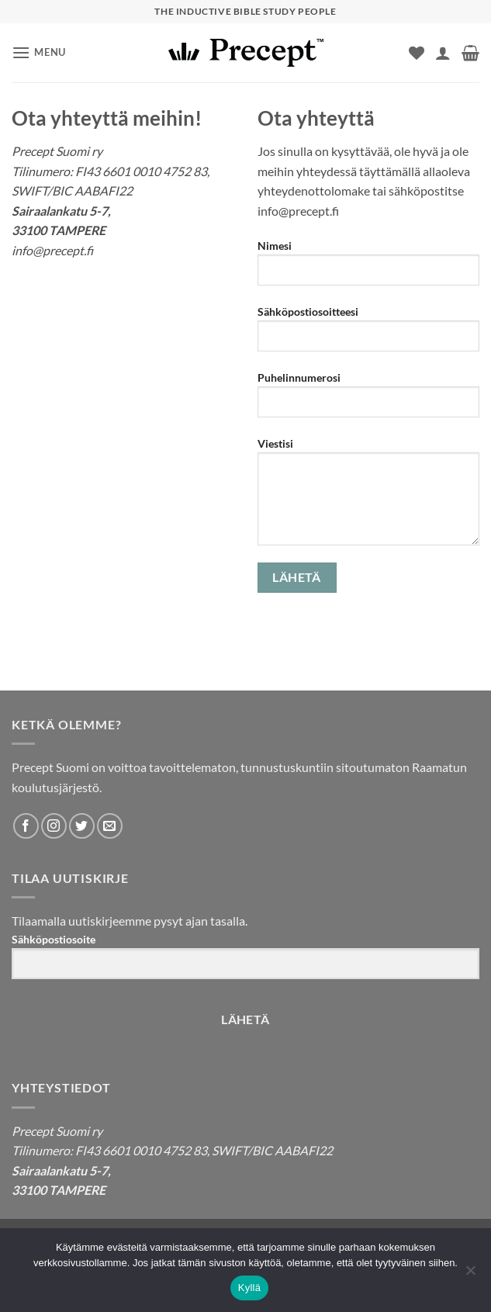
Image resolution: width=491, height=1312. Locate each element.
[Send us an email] (110, 826)
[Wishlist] (416, 53)
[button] (39, 52)
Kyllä (249, 1287)
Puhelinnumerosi (369, 400)
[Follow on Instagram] (54, 826)
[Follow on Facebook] (26, 826)
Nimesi (369, 268)
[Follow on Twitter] (82, 826)
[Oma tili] (443, 53)
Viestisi (369, 497)
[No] (470, 1274)
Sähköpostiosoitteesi (369, 334)
